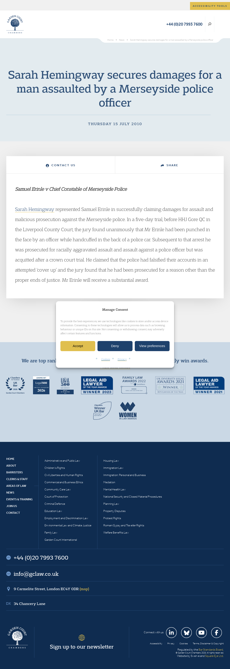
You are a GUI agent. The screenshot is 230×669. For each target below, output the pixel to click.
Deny (115, 346)
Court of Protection (56, 496)
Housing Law (111, 460)
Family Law (50, 532)
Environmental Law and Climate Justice (67, 525)
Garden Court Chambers (15, 24)
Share (169, 165)
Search (210, 24)
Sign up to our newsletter (82, 646)
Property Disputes (114, 511)
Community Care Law (57, 489)
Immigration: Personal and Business (124, 475)
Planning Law (111, 503)
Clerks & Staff (17, 479)
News (10, 492)
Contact (13, 512)
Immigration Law (113, 468)
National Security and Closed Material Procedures (132, 496)
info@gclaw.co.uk (36, 573)
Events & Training (19, 499)
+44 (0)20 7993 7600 (184, 24)
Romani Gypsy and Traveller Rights (123, 525)
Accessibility (156, 643)
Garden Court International (60, 539)
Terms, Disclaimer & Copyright (208, 643)
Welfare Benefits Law (116, 532)
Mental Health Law (114, 489)
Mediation (109, 482)
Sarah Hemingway (34, 209)
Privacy (122, 359)
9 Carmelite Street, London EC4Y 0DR (51, 589)
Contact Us (60, 165)
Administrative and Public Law (62, 460)
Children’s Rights (54, 468)
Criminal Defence (54, 503)
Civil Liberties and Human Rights (63, 475)
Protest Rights (112, 518)
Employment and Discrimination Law (66, 518)
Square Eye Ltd (214, 656)
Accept (78, 346)
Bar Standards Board (211, 649)
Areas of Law (16, 485)
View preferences (152, 346)
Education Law (53, 511)
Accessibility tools (210, 5)
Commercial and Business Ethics (63, 482)
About (11, 465)
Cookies (105, 359)
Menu (219, 24)
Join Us (11, 506)
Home (10, 459)
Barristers (14, 472)
